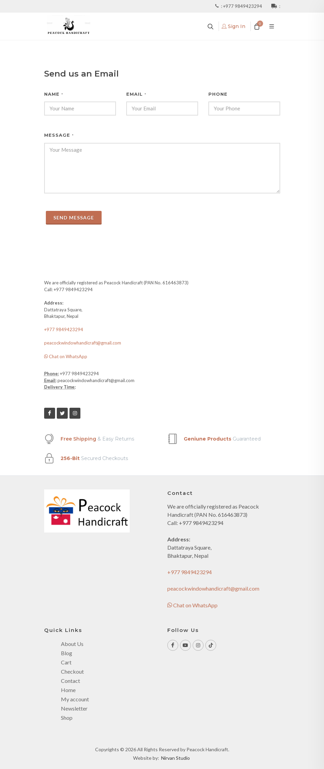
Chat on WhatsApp (65, 356)
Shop (67, 717)
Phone (218, 94)
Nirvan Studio (175, 758)
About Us (72, 643)
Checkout (72, 671)
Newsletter (74, 708)
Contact (70, 680)
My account (75, 699)
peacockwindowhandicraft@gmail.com (82, 343)
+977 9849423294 (243, 6)
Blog (66, 653)
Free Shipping (78, 439)
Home (68, 690)
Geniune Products (207, 439)
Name (53, 94)
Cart (66, 662)
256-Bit (70, 458)
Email (136, 94)
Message (59, 135)
